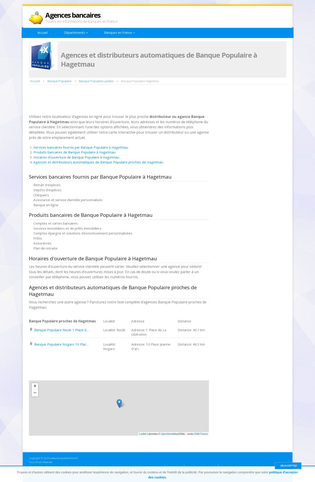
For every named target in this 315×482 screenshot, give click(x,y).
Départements (76, 32)
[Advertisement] (109, 100)
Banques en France (119, 32)
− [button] (34, 393)
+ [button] (34, 386)
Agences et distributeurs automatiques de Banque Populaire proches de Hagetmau (98, 162)
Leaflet (142, 434)
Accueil (43, 32)
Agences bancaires (72, 15)
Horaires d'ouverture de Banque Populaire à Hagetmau (76, 157)
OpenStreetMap (169, 434)
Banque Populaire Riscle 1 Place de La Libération (62, 330)
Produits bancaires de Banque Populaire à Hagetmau (74, 152)
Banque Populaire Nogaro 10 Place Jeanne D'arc (62, 344)
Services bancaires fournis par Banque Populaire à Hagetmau (80, 147)
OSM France (201, 434)
